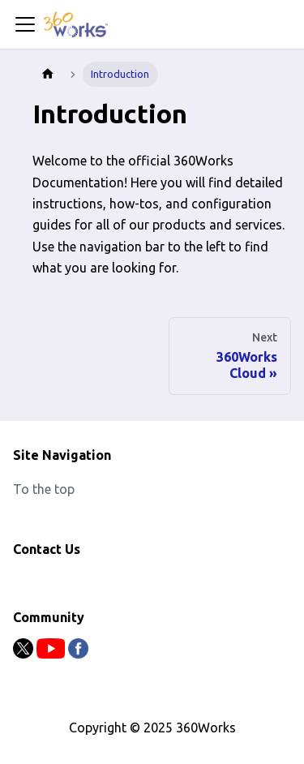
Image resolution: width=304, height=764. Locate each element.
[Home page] (47, 74)
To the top (44, 489)
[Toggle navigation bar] (25, 24)
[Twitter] (24, 653)
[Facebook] (78, 653)
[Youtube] (52, 653)
